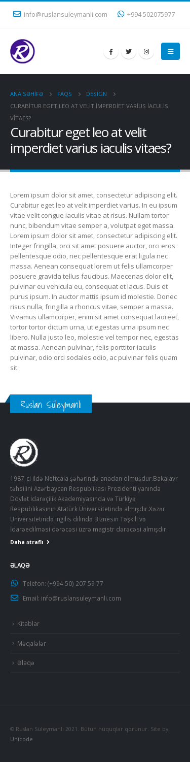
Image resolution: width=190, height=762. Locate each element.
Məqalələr (31, 643)
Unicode (21, 739)
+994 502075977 (146, 14)
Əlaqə (25, 662)
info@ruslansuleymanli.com (60, 14)
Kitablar (28, 623)
